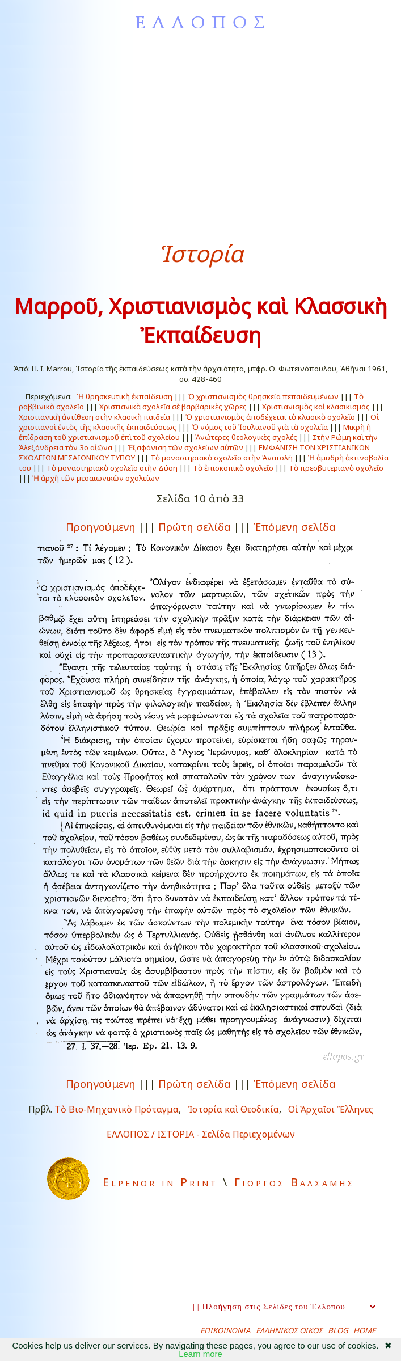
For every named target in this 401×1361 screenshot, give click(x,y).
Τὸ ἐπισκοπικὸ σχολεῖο (233, 468)
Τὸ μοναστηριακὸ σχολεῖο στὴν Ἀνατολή (221, 458)
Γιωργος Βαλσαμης (294, 1182)
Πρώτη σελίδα (194, 526)
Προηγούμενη (101, 526)
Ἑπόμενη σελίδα (295, 526)
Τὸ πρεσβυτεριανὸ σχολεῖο (336, 468)
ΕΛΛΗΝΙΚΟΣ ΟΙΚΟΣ (289, 1330)
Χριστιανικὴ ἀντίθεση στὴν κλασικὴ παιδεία (94, 417)
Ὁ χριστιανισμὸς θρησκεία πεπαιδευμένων (263, 396)
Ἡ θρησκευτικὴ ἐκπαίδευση (124, 396)
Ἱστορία (200, 253)
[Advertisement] (200, 135)
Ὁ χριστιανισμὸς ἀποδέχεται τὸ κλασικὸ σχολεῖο (270, 417)
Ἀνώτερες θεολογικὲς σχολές (246, 437)
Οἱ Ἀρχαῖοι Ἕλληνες (330, 1109)
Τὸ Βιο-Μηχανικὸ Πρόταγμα (116, 1109)
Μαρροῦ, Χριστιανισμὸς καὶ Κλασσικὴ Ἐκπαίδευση (200, 320)
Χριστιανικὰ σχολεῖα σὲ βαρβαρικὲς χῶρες (173, 406)
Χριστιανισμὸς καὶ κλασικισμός (316, 406)
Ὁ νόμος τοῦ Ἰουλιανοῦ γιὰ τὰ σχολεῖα (260, 427)
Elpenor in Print (160, 1182)
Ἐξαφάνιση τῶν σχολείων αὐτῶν (185, 447)
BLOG (338, 1330)
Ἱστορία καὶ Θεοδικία (233, 1109)
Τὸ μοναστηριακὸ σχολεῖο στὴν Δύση (112, 468)
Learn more (200, 1354)
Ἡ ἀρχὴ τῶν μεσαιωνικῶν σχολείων (95, 478)
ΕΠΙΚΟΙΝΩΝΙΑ (225, 1330)
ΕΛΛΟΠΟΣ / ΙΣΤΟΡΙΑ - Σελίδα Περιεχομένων (201, 1134)
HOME (364, 1330)
